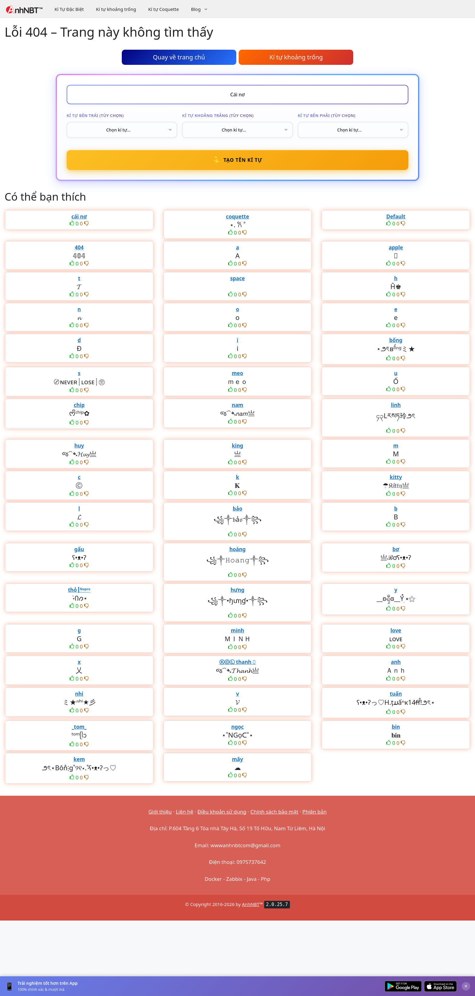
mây (237, 759)
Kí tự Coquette (163, 9)
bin (396, 726)
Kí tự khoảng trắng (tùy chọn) (218, 115)
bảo (237, 508)
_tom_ (79, 726)
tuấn (396, 693)
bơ (395, 549)
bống (395, 340)
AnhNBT (251, 904)
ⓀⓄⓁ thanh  (237, 661)
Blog (202, 9)
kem (79, 759)
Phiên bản (314, 811)
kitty (396, 477)
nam (237, 404)
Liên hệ (184, 811)
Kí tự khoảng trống (116, 9)
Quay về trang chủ (179, 57)
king (237, 445)
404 (79, 247)
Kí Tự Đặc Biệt (69, 9)
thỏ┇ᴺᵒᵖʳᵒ (79, 589)
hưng (237, 589)
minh (237, 630)
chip (79, 404)
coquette (237, 216)
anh (395, 661)
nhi (79, 693)
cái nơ (79, 216)
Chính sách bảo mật (274, 811)
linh (396, 404)
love (395, 630)
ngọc (237, 726)
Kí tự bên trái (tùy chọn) (95, 115)
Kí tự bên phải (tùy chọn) (327, 115)
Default (395, 216)
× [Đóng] (465, 986)
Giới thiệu (160, 811)
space (237, 278)
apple (396, 247)
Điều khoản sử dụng (222, 811)
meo (237, 373)
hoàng (237, 549)
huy (79, 445)
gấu (79, 549)
